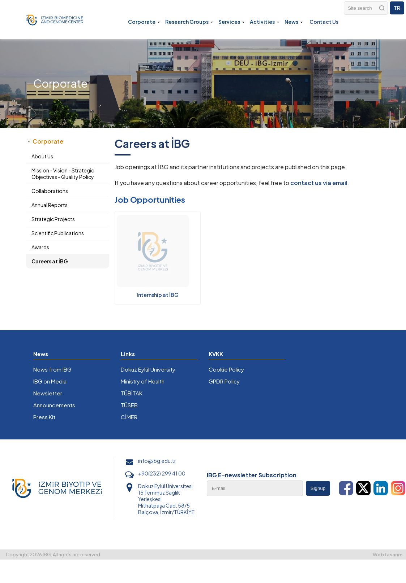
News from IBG (52, 369)
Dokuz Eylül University (148, 369)
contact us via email (318, 183)
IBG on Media (50, 381)
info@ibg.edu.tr (157, 460)
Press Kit (44, 416)
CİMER (129, 416)
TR (397, 8)
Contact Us (323, 21)
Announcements (54, 405)
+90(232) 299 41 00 (161, 473)
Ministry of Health (142, 381)
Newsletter (47, 393)
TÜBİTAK (131, 393)
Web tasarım (387, 554)
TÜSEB (129, 405)
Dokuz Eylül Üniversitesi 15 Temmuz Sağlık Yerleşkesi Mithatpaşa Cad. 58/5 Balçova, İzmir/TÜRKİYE (166, 499)
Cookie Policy (226, 369)
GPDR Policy (224, 381)
